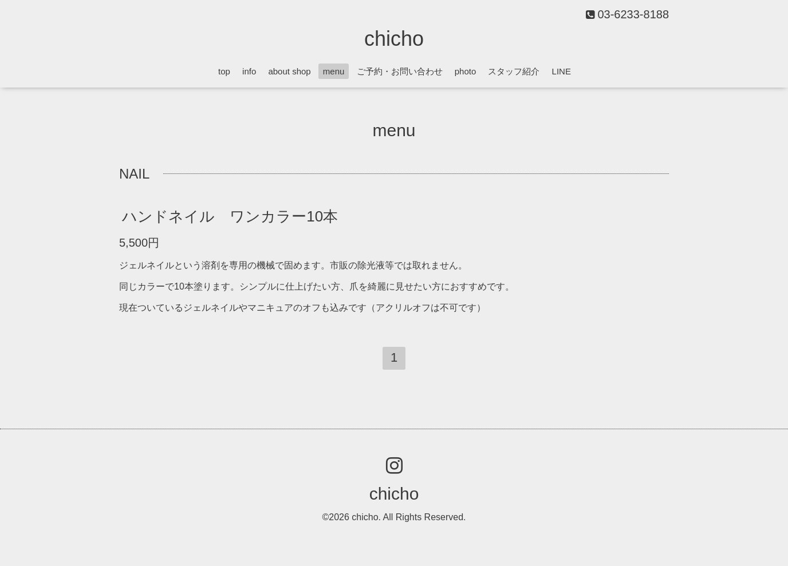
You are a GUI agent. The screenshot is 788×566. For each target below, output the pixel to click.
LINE (561, 71)
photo (465, 71)
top (224, 71)
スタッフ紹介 (513, 71)
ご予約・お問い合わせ (400, 71)
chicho (394, 38)
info (249, 71)
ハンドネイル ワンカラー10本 (230, 216)
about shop (289, 71)
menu (334, 71)
